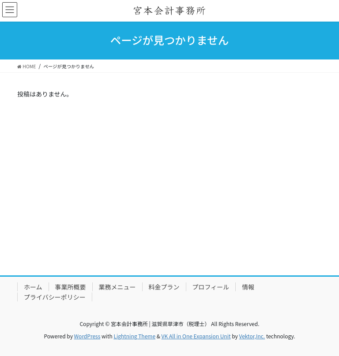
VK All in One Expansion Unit (196, 336)
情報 (248, 286)
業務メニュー (117, 286)
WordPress (87, 336)
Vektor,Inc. (252, 336)
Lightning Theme (134, 336)
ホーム (33, 286)
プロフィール (211, 286)
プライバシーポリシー (55, 297)
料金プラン (164, 286)
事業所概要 (70, 286)
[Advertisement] (169, 201)
